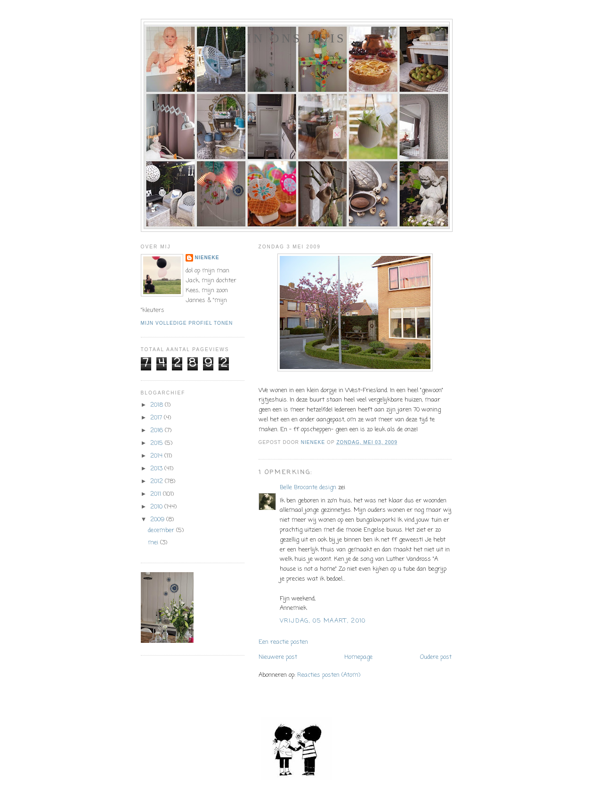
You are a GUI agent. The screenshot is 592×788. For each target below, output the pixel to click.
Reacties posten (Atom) (328, 675)
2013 (157, 468)
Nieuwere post (278, 657)
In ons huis (296, 38)
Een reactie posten (283, 642)
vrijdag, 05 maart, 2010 (323, 620)
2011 (156, 494)
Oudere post (436, 657)
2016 (157, 430)
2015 (157, 443)
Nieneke (207, 257)
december (162, 530)
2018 (157, 405)
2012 (157, 481)
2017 (157, 417)
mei (154, 542)
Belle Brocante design (308, 487)
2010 (157, 506)
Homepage (358, 657)
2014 (157, 455)
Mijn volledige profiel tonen (187, 323)
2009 (158, 519)
